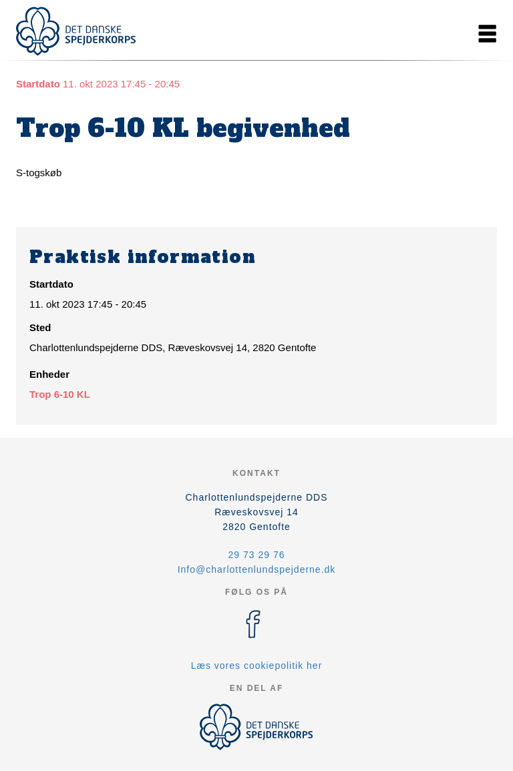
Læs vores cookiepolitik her (257, 665)
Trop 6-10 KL (59, 394)
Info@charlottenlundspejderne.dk (257, 569)
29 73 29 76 (256, 554)
